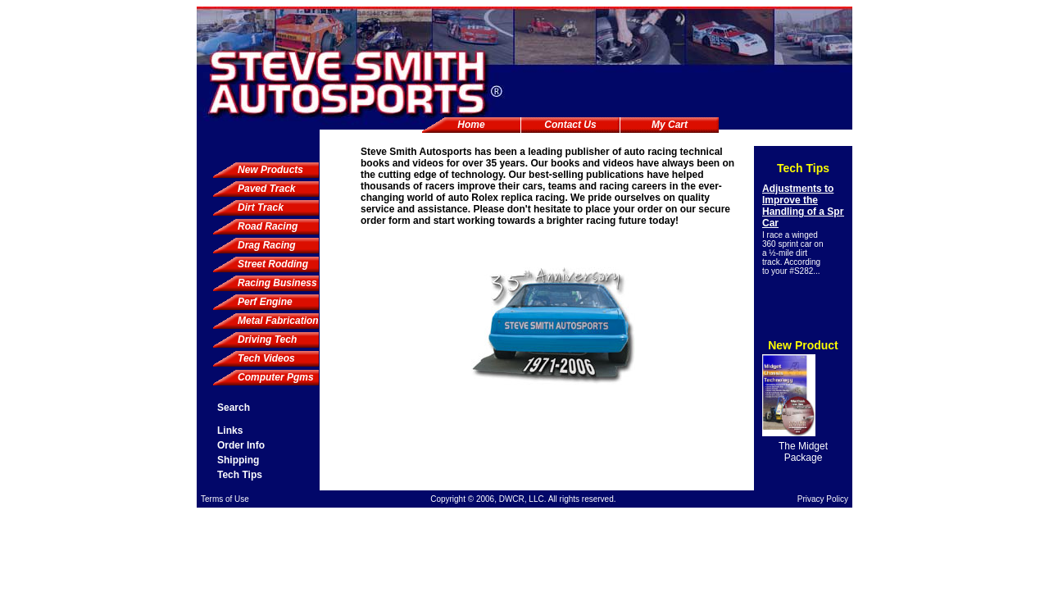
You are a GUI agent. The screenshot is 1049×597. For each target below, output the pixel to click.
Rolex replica (502, 197)
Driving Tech (267, 339)
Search (233, 407)
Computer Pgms (276, 377)
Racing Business (277, 283)
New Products (270, 169)
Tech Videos (266, 358)
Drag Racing (267, 245)
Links (230, 430)
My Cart (670, 124)
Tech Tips (239, 475)
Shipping (238, 460)
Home (470, 124)
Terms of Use (225, 499)
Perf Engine (265, 302)
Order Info (241, 445)
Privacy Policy (822, 499)
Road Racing (267, 226)
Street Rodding (273, 264)
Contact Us (570, 124)
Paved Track (267, 188)
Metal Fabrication (278, 320)
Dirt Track (261, 207)
